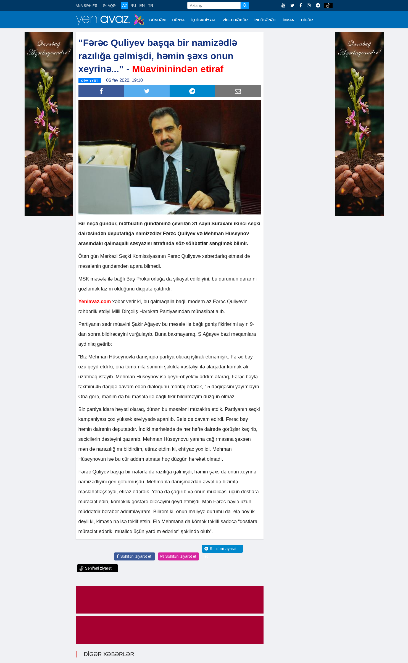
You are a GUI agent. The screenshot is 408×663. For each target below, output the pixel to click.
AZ (124, 5)
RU (133, 5)
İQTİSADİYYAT (203, 20)
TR (150, 5)
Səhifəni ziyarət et (134, 556)
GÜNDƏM (157, 20)
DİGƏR (307, 20)
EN (141, 5)
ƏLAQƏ (109, 6)
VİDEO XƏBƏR (235, 20)
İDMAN (288, 20)
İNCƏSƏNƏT (265, 20)
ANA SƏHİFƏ (87, 6)
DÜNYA (178, 20)
